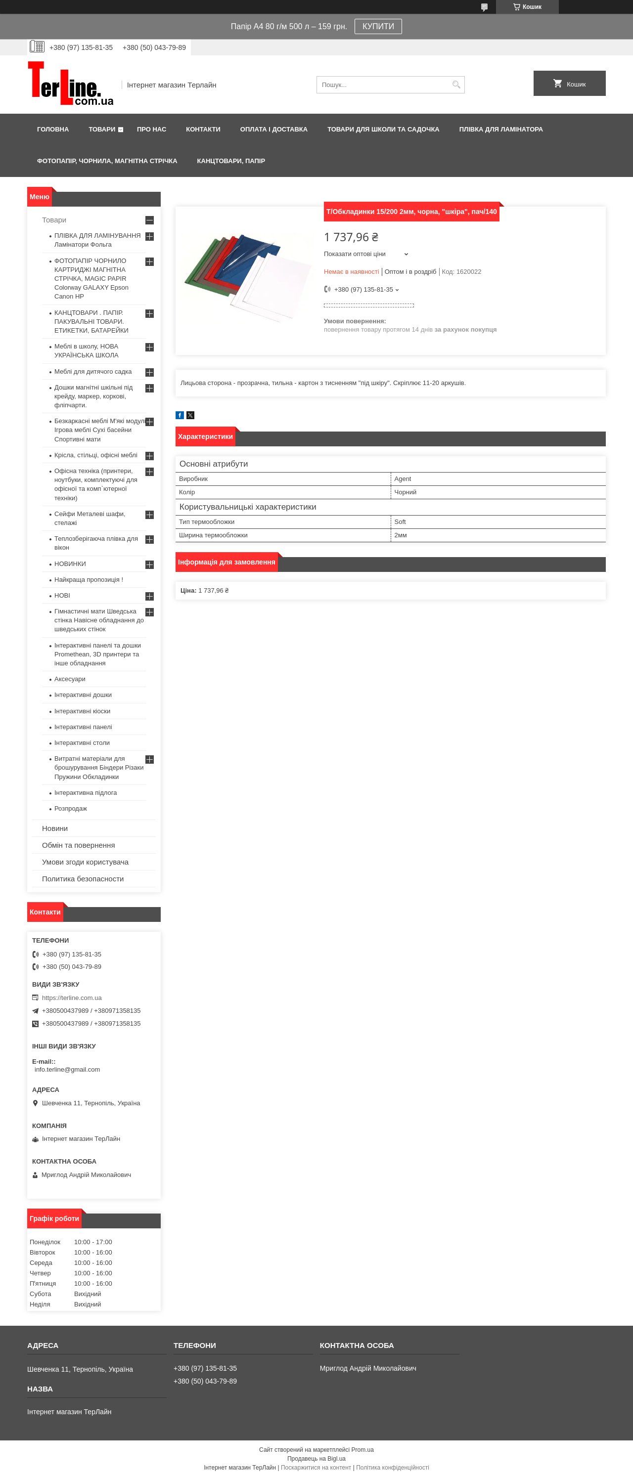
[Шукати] (456, 84)
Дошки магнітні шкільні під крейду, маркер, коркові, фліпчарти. (93, 396)
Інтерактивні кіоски (82, 711)
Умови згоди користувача (85, 862)
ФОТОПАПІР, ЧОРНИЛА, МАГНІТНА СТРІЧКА (107, 161)
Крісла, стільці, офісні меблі (95, 455)
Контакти (203, 129)
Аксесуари (70, 679)
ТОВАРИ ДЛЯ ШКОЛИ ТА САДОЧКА (383, 129)
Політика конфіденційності (392, 1467)
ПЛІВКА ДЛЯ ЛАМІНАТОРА (501, 129)
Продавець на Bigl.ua (316, 1458)
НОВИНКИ (70, 563)
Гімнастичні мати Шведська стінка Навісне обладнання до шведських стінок (99, 620)
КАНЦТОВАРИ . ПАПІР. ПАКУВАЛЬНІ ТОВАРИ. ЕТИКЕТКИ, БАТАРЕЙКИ (91, 321)
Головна (53, 129)
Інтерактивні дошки (83, 694)
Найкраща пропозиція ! (88, 579)
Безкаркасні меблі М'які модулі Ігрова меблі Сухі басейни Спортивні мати (100, 429)
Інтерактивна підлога (85, 792)
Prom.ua (363, 1449)
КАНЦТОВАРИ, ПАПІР (231, 161)
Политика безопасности (83, 878)
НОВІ (62, 595)
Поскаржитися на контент (316, 1467)
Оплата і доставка (274, 129)
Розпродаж (70, 808)
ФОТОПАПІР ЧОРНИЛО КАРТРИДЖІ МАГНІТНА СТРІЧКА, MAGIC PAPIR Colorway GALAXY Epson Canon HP (91, 279)
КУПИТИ (378, 26)
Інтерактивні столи (82, 742)
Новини (55, 828)
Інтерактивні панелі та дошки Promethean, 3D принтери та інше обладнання (97, 654)
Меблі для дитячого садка (93, 371)
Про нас (151, 129)
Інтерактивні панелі (83, 727)
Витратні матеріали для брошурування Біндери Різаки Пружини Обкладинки (99, 767)
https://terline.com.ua (72, 997)
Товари (102, 129)
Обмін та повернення (78, 845)
